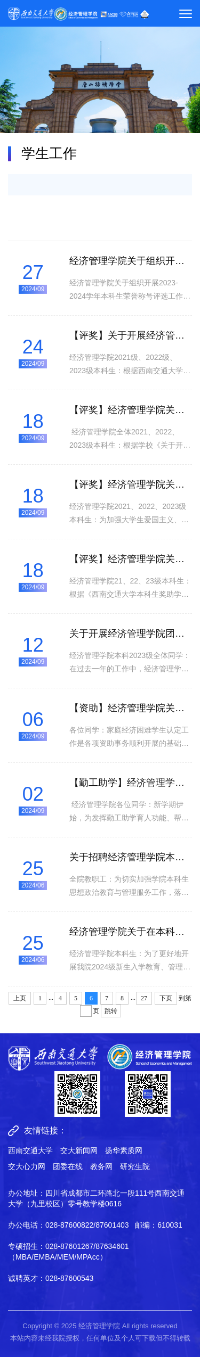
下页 (165, 998)
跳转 (111, 1011)
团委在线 (68, 1166)
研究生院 (135, 1166)
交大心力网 (26, 1166)
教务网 (101, 1166)
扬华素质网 (123, 1150)
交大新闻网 (79, 1150)
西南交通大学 (30, 1150)
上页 (19, 998)
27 (144, 998)
